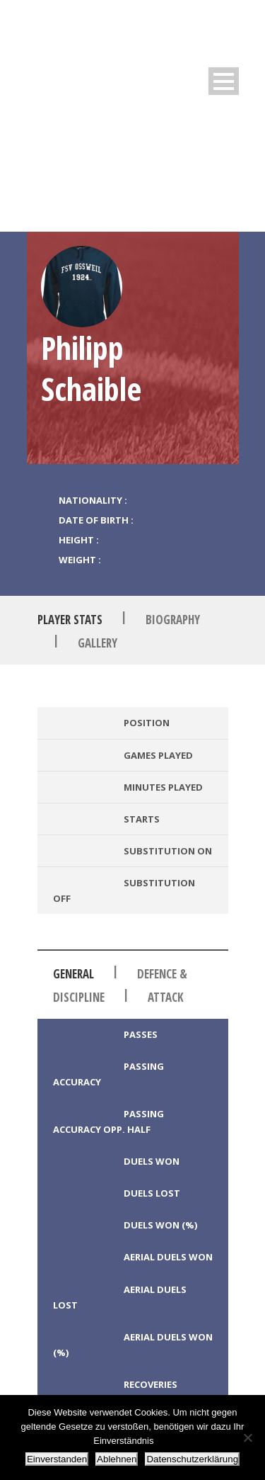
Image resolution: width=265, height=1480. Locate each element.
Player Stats (69, 619)
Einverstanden (57, 1459)
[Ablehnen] (247, 1437)
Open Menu (223, 81)
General (73, 974)
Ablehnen (116, 1459)
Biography (173, 619)
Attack (166, 997)
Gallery (97, 643)
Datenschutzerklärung (192, 1459)
